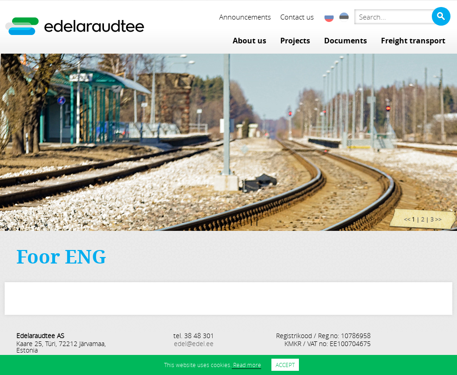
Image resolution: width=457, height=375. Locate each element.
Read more (246, 364)
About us (249, 40)
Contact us (297, 16)
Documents (345, 40)
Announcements (245, 16)
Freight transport (413, 40)
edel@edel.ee (194, 343)
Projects (295, 40)
